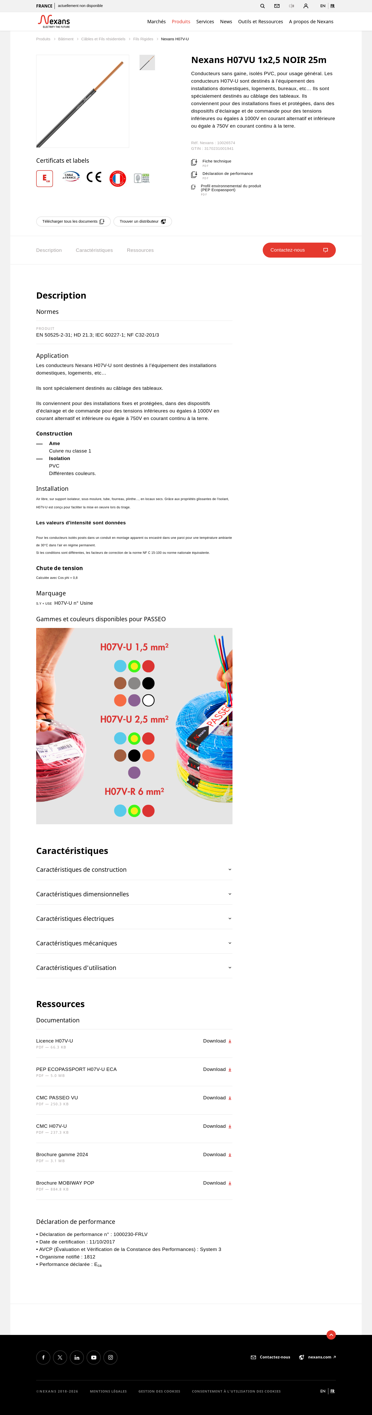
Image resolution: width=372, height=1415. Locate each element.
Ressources (140, 250)
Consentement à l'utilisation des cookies (236, 1391)
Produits (181, 21)
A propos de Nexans (311, 21)
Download (218, 1041)
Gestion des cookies (159, 1391)
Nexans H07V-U (175, 39)
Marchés (156, 21)
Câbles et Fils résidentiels (104, 39)
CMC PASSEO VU (57, 1097)
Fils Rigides (143, 39)
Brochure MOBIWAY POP (65, 1183)
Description (49, 250)
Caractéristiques (94, 250)
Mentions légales (108, 1391)
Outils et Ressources (260, 21)
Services (205, 21)
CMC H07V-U (51, 1126)
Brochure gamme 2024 (62, 1154)
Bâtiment (66, 39)
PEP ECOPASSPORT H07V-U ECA (76, 1069)
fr (332, 5)
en (323, 5)
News (226, 21)
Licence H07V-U (54, 1041)
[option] (48, 178)
